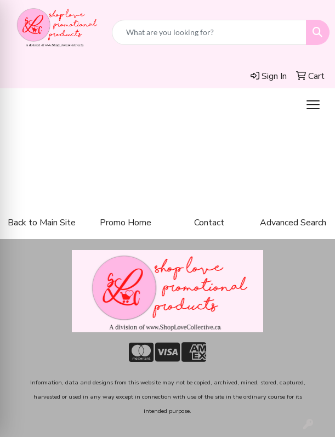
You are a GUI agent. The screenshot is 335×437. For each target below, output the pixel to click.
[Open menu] (313, 105)
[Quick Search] (209, 32)
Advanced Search (293, 223)
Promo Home (125, 223)
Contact (209, 223)
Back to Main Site (42, 223)
